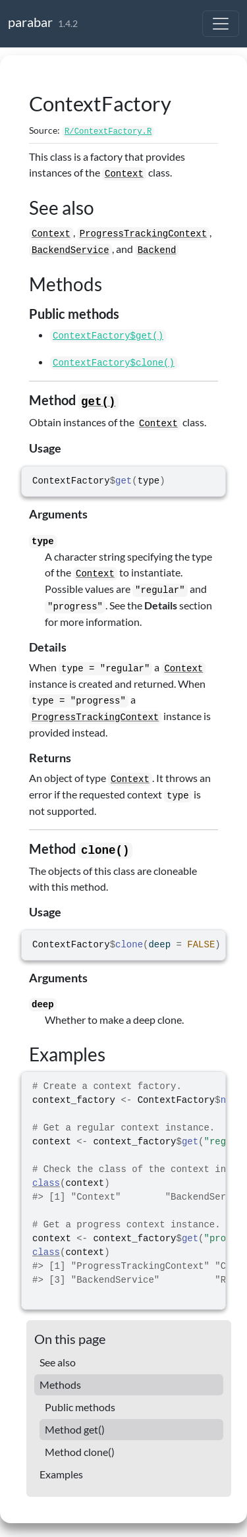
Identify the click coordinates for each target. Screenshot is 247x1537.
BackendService (70, 250)
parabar (30, 22)
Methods (60, 1384)
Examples (61, 1474)
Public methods (80, 1407)
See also (58, 1362)
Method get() (75, 1429)
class (46, 1183)
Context (124, 174)
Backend (157, 250)
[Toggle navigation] (220, 24)
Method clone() (80, 1451)
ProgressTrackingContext (143, 234)
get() (98, 401)
